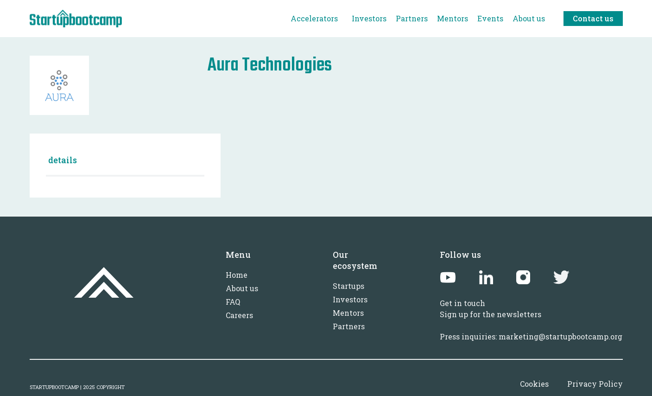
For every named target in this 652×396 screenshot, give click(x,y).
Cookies (534, 384)
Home (236, 275)
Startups (348, 286)
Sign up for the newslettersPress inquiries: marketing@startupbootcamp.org (531, 325)
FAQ (233, 302)
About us (242, 288)
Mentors (348, 313)
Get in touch (462, 303)
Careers (239, 315)
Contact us (593, 18)
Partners (349, 326)
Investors (350, 299)
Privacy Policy (595, 384)
